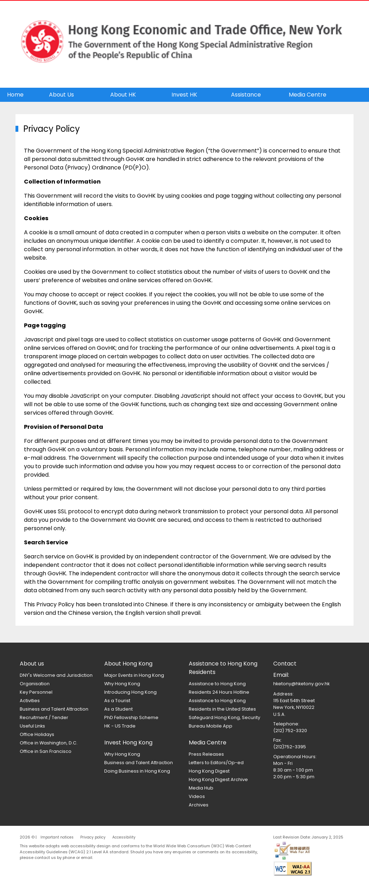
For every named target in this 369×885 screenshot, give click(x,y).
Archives (198, 805)
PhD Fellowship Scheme (131, 717)
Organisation (35, 684)
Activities (30, 701)
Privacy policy (93, 837)
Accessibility (124, 837)
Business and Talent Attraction (54, 709)
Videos (197, 796)
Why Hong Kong (122, 684)
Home (15, 95)
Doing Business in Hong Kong (137, 771)
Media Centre (307, 95)
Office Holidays (37, 734)
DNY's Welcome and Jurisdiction (56, 675)
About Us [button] (61, 95)
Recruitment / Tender (44, 717)
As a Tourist (117, 701)
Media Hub (201, 788)
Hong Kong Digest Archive (218, 779)
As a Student (118, 709)
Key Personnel (36, 692)
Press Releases (206, 754)
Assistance (246, 95)
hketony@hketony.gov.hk (301, 684)
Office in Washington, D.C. (48, 743)
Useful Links (32, 726)
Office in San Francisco (45, 751)
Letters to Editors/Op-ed (216, 763)
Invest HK (184, 95)
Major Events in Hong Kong (134, 675)
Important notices (57, 837)
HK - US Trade (120, 726)
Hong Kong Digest (209, 771)
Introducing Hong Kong (130, 692)
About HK (123, 95)
